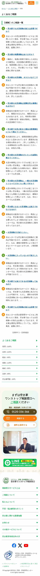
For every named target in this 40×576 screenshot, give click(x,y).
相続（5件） (7, 368)
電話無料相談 (31, 3)
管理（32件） (7, 346)
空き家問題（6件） (9, 379)
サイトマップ (25, 566)
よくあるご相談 (12, 8)
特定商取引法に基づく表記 (29, 563)
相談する (20, 418)
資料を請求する (20, 425)
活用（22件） (7, 352)
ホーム (4, 8)
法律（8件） (7, 374)
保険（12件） (7, 363)
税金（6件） (7, 357)
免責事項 (6, 566)
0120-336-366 (20, 411)
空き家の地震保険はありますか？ (21, 54)
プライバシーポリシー (10, 563)
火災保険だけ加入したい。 (18, 232)
